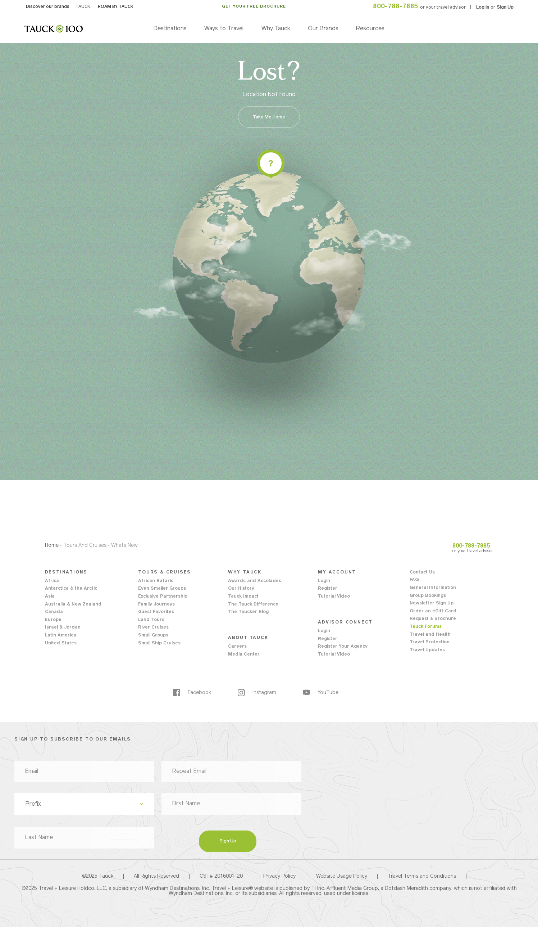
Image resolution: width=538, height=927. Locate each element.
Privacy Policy (279, 876)
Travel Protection (430, 642)
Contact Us (422, 572)
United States (61, 643)
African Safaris (155, 581)
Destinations (170, 29)
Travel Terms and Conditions (422, 876)
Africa (52, 581)
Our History (241, 588)
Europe (53, 620)
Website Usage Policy (341, 876)
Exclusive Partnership (162, 596)
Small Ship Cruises (159, 643)
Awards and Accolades (254, 581)
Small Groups (153, 635)
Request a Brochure (433, 619)
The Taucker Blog (248, 612)
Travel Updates (427, 650)
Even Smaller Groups (162, 588)
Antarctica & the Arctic (71, 588)
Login (324, 581)
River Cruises (153, 627)
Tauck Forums (426, 627)
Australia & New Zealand (73, 604)
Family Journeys (156, 604)
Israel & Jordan (63, 627)
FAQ (414, 580)
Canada (54, 612)
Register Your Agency (343, 646)
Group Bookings (428, 596)
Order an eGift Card (433, 611)
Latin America (60, 635)
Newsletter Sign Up (431, 603)
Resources (370, 29)
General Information (433, 588)
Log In (483, 7)
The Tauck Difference (253, 604)
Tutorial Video (334, 596)
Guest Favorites (156, 612)
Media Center (244, 654)
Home (52, 545)
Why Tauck (275, 29)
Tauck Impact (243, 596)
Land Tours (151, 620)
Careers (237, 646)
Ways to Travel (223, 29)
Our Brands (323, 29)
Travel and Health (430, 635)
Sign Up (505, 7)
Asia (50, 596)
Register (327, 588)
